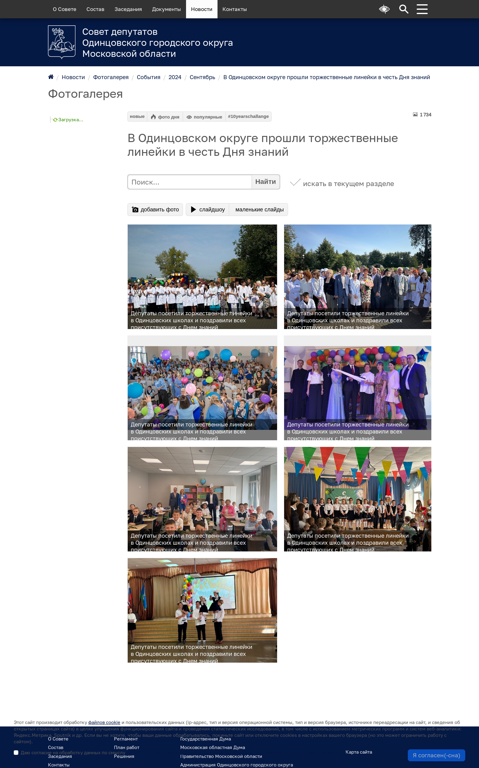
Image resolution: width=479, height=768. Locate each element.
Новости (201, 9)
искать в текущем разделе (348, 183)
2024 (175, 77)
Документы (166, 9)
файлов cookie (104, 722)
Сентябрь (202, 77)
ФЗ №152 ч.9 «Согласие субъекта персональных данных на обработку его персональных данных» (236, 752)
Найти (265, 181)
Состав (95, 9)
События (148, 77)
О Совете (64, 9)
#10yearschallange (248, 116)
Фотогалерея (111, 77)
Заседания (128, 9)
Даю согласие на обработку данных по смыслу (183, 752)
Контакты (234, 9)
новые (137, 116)
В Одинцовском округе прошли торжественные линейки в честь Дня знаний (326, 77)
